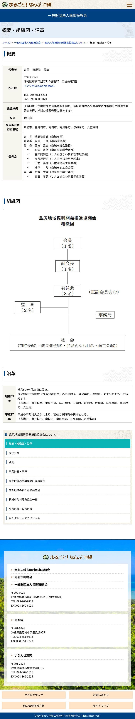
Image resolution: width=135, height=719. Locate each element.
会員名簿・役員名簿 (20, 509)
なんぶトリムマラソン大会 (24, 518)
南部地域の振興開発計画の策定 (27, 481)
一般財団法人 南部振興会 (31, 584)
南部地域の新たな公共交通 (24, 490)
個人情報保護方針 (33, 706)
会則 (11, 462)
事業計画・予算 (18, 471)
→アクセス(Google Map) (39, 86)
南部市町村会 (23, 577)
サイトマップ (101, 706)
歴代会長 (14, 453)
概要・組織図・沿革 (20, 443)
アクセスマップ (34, 695)
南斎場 (18, 620)
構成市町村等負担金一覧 (23, 499)
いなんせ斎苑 (23, 655)
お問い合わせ (101, 695)
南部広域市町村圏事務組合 (32, 570)
